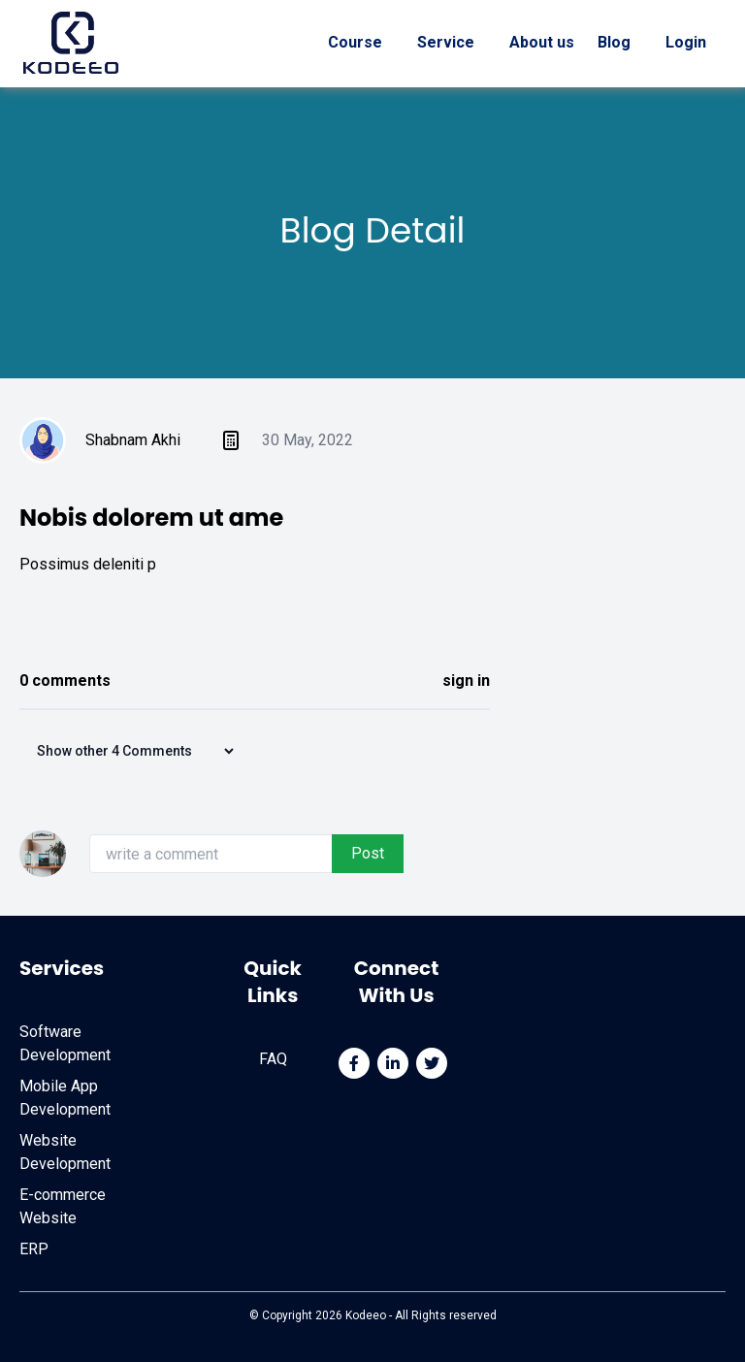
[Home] (70, 43)
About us (541, 42)
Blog (616, 42)
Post (367, 853)
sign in (466, 680)
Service (445, 42)
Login (685, 42)
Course (355, 42)
